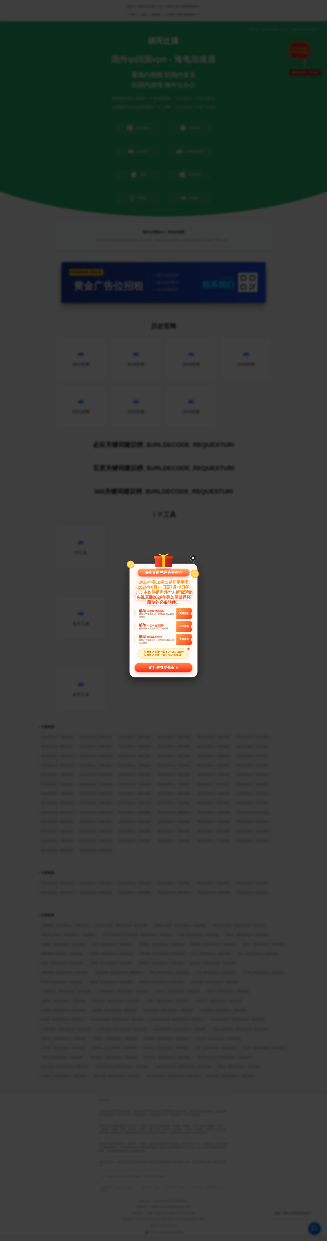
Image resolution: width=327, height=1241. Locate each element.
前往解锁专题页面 (163, 668)
